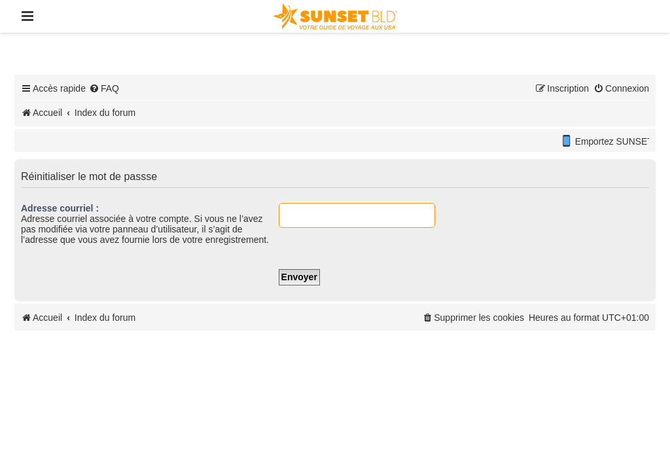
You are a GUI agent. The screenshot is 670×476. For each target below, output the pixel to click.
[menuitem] (104, 88)
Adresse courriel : (60, 208)
